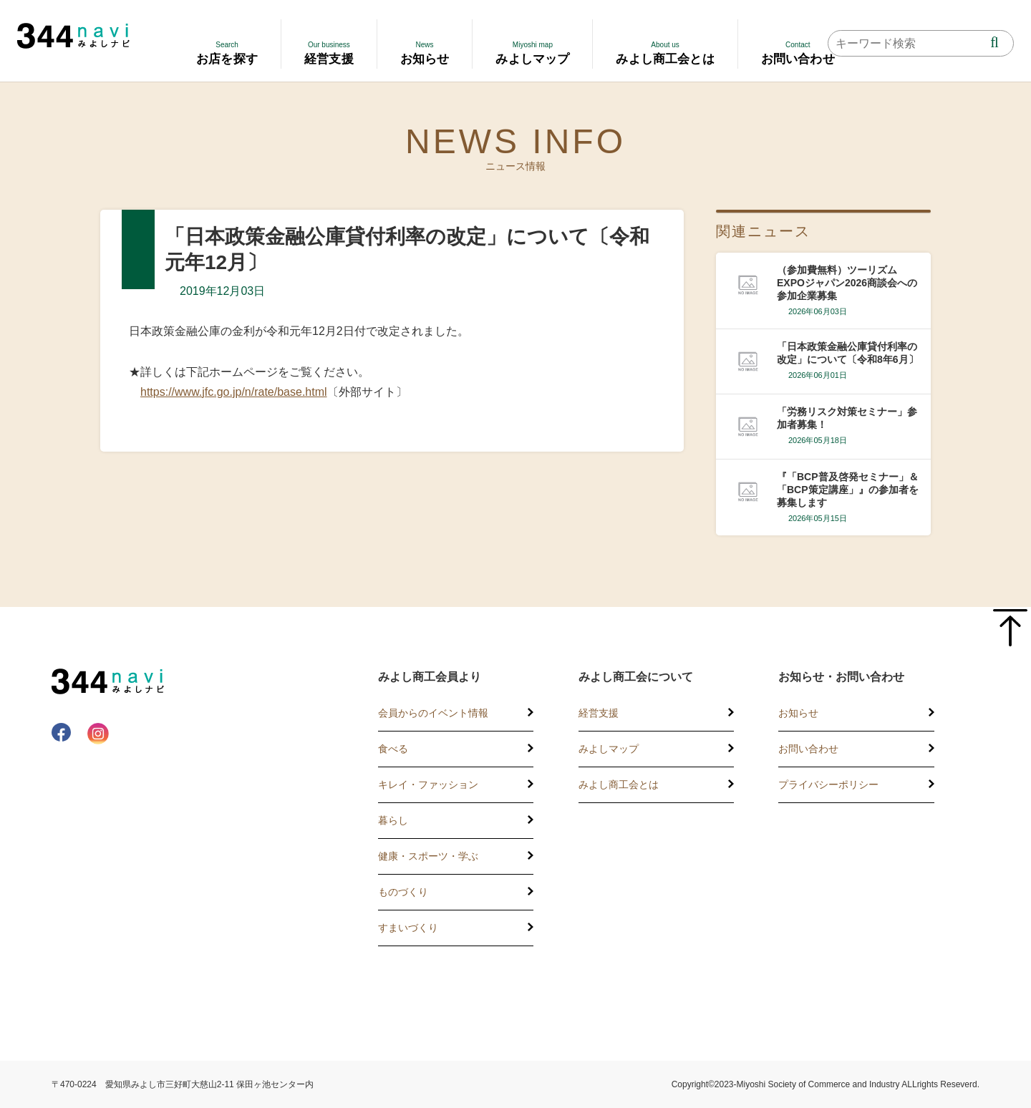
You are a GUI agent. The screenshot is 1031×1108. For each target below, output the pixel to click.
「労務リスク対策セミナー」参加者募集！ (847, 418)
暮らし (393, 820)
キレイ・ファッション (428, 784)
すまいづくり (408, 927)
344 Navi (73, 36)
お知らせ (798, 713)
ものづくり (403, 892)
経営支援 (599, 713)
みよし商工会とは (619, 784)
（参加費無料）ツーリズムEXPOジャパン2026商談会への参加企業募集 (847, 282)
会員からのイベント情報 (433, 713)
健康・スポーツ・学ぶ (428, 856)
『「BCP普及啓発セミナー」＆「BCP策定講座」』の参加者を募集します (848, 489)
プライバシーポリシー (828, 784)
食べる (393, 748)
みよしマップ (609, 748)
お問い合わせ (808, 748)
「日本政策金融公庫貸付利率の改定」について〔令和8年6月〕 (848, 353)
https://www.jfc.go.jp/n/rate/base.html (233, 392)
